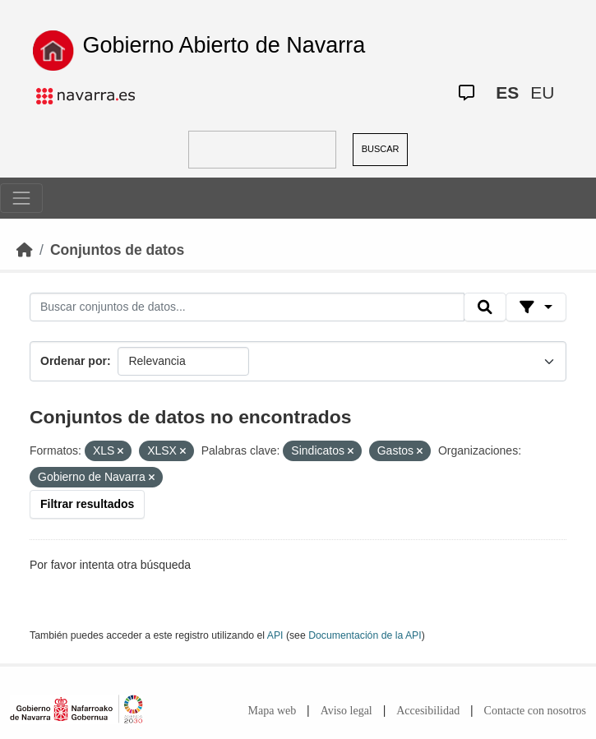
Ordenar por (73, 360)
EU (542, 92)
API (275, 635)
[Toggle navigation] (21, 198)
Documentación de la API (365, 635)
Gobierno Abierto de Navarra (224, 45)
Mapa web (272, 710)
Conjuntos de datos (117, 250)
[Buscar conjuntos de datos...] (247, 307)
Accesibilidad (428, 710)
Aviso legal (346, 710)
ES (507, 92)
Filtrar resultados (87, 503)
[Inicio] (24, 250)
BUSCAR (381, 149)
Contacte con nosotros (535, 710)
